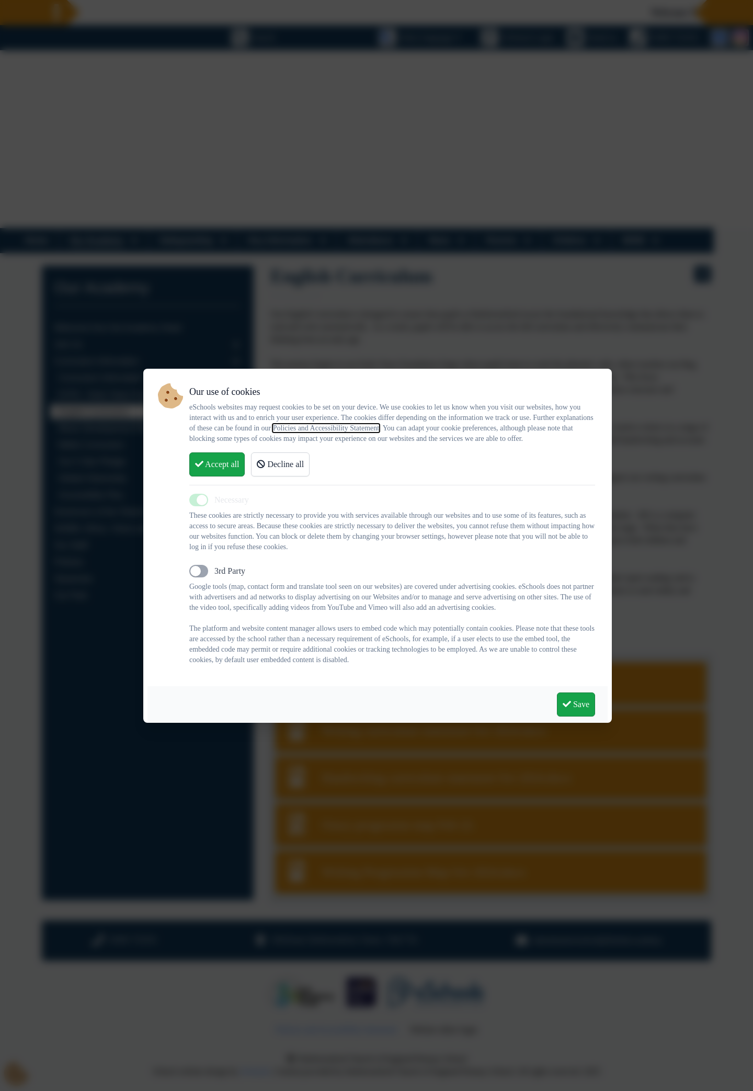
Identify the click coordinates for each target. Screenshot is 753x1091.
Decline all (280, 464)
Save (576, 704)
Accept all (217, 464)
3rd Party (229, 570)
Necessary (231, 499)
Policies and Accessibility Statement (326, 428)
